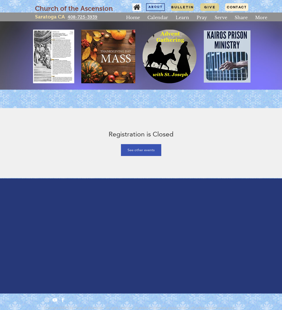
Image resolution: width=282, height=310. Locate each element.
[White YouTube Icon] (55, 300)
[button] (182, 17)
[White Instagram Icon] (47, 300)
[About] (155, 7)
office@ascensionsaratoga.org (212, 308)
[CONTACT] (236, 7)
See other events (141, 150)
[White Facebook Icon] (63, 300)
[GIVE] (209, 7)
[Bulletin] (182, 7)
